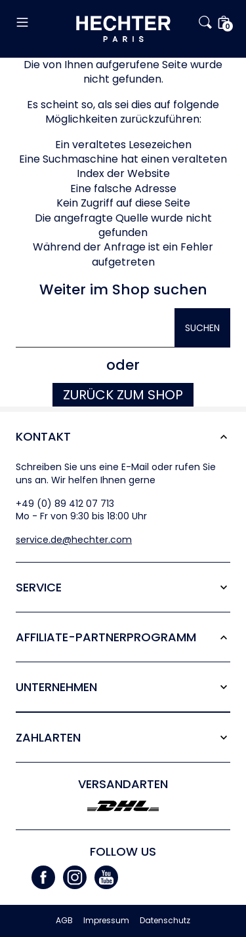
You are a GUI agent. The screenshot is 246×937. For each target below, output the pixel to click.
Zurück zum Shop (123, 395)
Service (39, 587)
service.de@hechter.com (74, 539)
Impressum (106, 920)
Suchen (202, 327)
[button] (46, 22)
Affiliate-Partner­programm (106, 637)
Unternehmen (56, 687)
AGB (64, 920)
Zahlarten (48, 737)
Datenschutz (165, 920)
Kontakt (43, 436)
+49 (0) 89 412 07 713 (65, 503)
